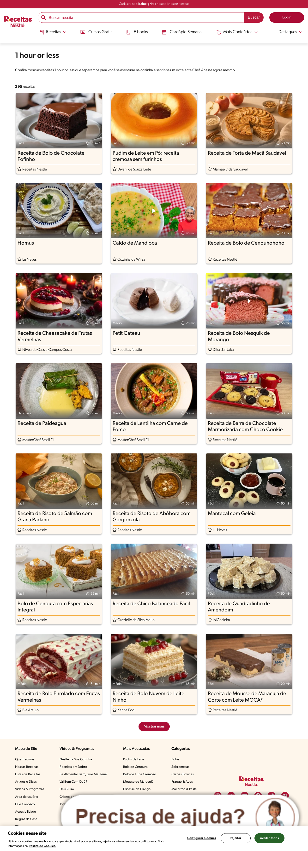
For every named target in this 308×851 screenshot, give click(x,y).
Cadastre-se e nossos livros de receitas (154, 4)
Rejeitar (235, 838)
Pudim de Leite (133, 759)
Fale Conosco (25, 804)
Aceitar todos (269, 838)
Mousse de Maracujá (138, 782)
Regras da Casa (26, 819)
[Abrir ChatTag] (180, 817)
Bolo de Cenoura (135, 767)
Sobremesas (180, 767)
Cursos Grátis (95, 31)
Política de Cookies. (42, 846)
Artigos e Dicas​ (26, 782)
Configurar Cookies (201, 838)
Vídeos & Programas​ (29, 789)
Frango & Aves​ (182, 782)
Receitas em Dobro (73, 767)
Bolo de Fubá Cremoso (139, 774)
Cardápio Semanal (182, 31)
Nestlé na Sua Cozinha (76, 759)
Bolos (175, 759)
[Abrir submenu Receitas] (52, 32)
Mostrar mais (154, 726)
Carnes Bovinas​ (182, 774)
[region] (154, 838)
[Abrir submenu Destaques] (287, 32)
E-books (137, 31)
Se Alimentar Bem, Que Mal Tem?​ (84, 774)
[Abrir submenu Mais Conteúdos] (237, 32)
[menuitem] (52, 34)
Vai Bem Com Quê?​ (73, 782)
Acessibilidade (25, 812)
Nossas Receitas (26, 767)
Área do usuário (26, 797)
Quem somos (24, 759)
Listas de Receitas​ (27, 774)
